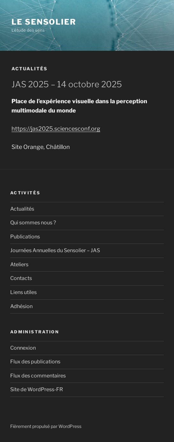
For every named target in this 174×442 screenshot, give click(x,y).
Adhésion (21, 306)
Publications (25, 237)
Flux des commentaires (38, 376)
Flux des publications (35, 362)
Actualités (22, 209)
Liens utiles (23, 292)
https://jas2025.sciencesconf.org (55, 128)
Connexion (23, 348)
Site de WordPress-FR (36, 389)
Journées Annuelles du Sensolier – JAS (55, 250)
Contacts (21, 278)
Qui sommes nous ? (33, 223)
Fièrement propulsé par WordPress (45, 426)
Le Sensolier (43, 22)
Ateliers (19, 264)
